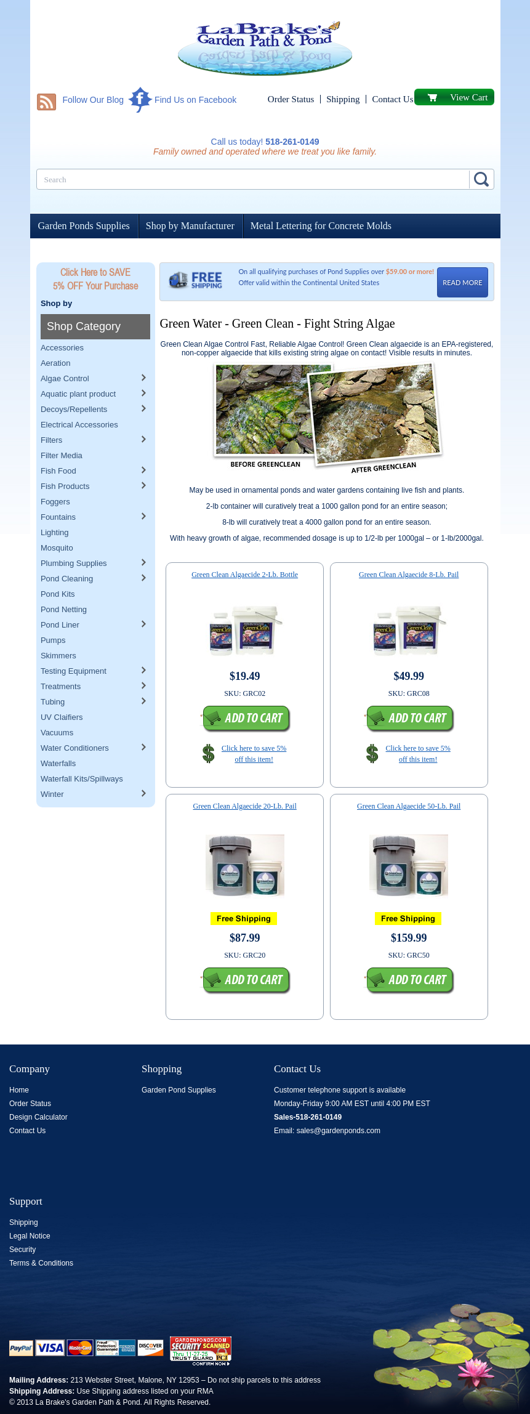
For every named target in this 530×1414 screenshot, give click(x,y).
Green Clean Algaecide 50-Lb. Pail (408, 806)
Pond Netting (64, 584)
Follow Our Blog (93, 100)
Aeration (55, 337)
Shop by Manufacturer (190, 225)
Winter (52, 769)
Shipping (342, 99)
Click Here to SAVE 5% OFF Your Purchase (95, 279)
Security (22, 1249)
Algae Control (65, 353)
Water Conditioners (75, 722)
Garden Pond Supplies (179, 1090)
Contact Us (392, 99)
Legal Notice (29, 1236)
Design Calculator (38, 1117)
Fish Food (58, 445)
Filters (51, 414)
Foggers (55, 476)
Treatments (61, 661)
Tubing (53, 676)
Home (19, 1090)
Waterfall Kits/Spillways (82, 753)
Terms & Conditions (41, 1263)
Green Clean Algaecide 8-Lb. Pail (409, 574)
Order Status (291, 99)
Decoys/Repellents (74, 384)
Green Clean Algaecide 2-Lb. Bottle (244, 574)
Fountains (58, 491)
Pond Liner (60, 599)
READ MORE (462, 282)
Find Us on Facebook (195, 100)
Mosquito (57, 522)
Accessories (62, 322)
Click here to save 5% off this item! (254, 754)
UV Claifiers (62, 692)
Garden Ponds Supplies (84, 225)
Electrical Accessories (79, 399)
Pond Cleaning (67, 553)
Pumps (53, 615)
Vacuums (57, 707)
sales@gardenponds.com (338, 1130)
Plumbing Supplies (74, 538)
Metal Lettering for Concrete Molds (321, 225)
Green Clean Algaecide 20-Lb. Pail (245, 806)
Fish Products (65, 461)
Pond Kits (58, 568)
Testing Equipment (73, 645)
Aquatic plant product (78, 368)
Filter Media (61, 430)
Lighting (55, 507)
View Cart (469, 97)
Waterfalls (58, 738)
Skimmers (58, 630)
